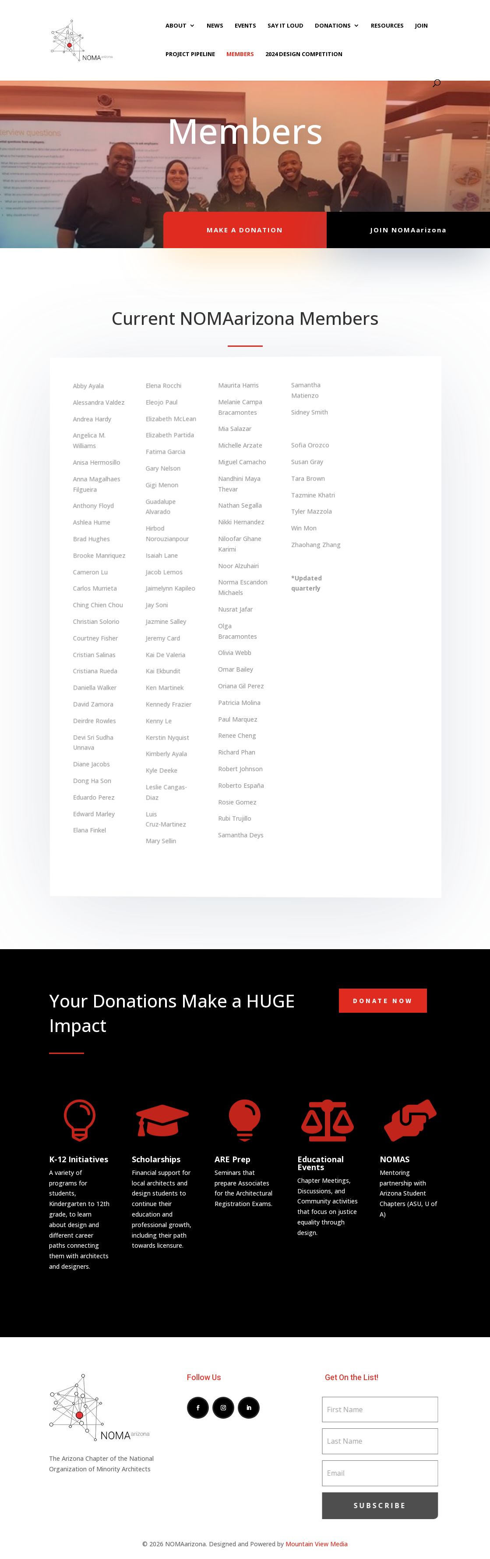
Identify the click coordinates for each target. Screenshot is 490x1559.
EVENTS (245, 25)
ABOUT (176, 25)
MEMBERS (240, 54)
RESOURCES (387, 25)
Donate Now (383, 1000)
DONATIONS (333, 25)
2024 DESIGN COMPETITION (303, 54)
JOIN (421, 25)
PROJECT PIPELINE (190, 54)
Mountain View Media (317, 1544)
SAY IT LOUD (285, 25)
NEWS (215, 25)
